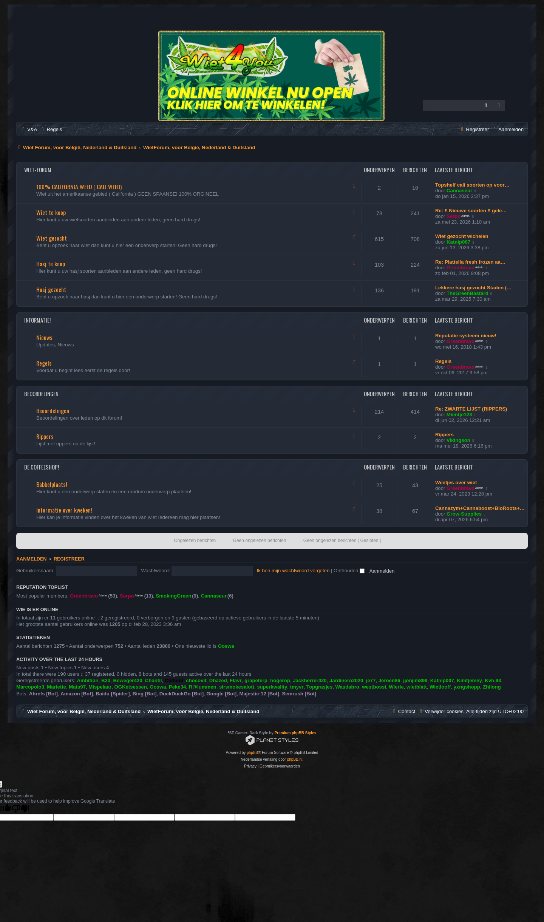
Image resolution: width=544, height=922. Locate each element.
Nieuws (44, 337)
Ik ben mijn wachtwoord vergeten (293, 570)
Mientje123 (459, 414)
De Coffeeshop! (41, 467)
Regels (44, 363)
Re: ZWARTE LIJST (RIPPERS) (471, 409)
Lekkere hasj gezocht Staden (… (473, 287)
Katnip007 (458, 242)
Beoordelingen (41, 394)
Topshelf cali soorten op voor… (472, 185)
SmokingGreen (173, 596)
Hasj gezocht (51, 289)
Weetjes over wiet (456, 482)
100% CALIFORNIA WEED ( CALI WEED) (79, 186)
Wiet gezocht (51, 237)
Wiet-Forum (37, 170)
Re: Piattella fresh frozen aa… (470, 262)
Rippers (45, 436)
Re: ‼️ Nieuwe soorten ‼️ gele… (471, 210)
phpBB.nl (295, 759)
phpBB (252, 753)
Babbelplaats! (51, 484)
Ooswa (226, 646)
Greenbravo (460, 267)
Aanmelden (31, 559)
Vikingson (458, 440)
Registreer (69, 559)
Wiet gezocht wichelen (461, 236)
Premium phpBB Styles (296, 733)
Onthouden (349, 570)
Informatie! (37, 320)
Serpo (454, 216)
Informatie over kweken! (64, 509)
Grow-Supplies (464, 514)
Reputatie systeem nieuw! (465, 335)
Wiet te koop (51, 212)
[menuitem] (28, 129)
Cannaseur (459, 190)
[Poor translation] (20, 809)
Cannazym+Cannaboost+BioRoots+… (480, 508)
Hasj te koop (50, 263)
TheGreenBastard (467, 293)
